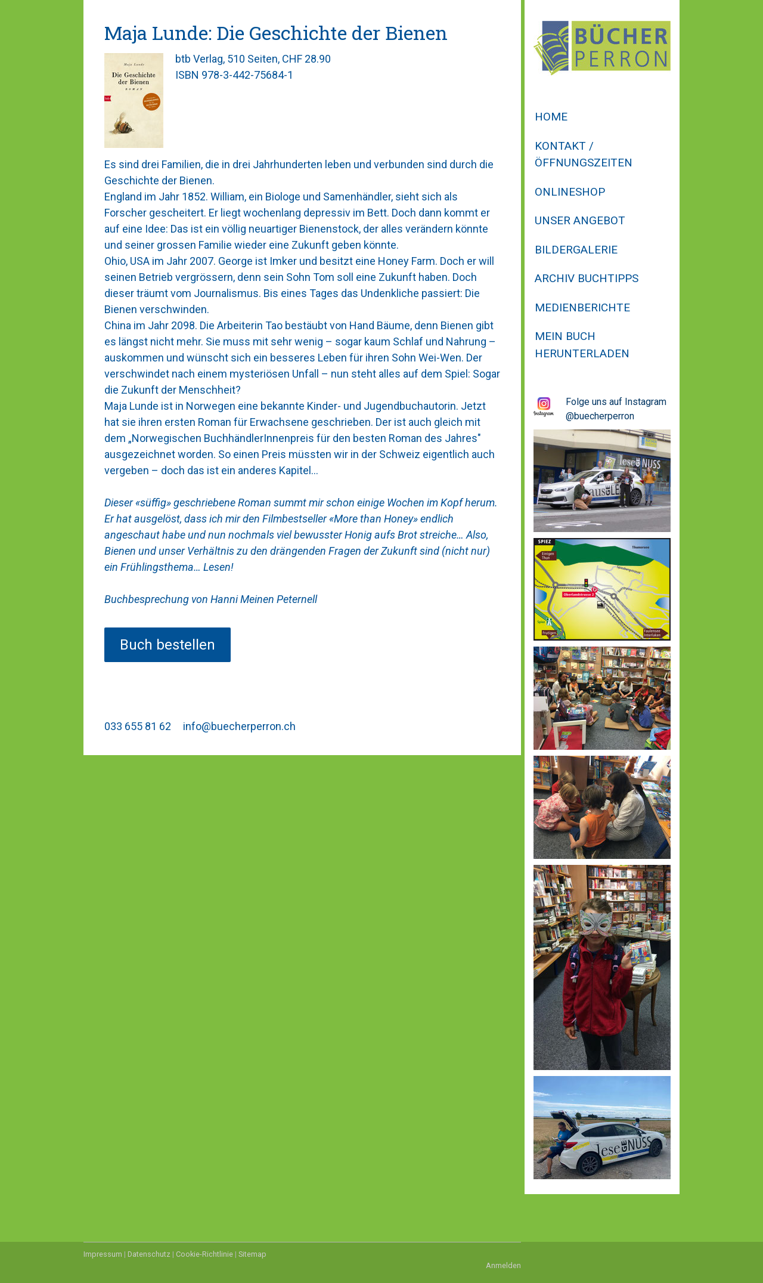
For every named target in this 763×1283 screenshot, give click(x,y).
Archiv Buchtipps (586, 278)
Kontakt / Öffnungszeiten (583, 154)
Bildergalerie (576, 249)
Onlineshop (570, 192)
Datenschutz (149, 1254)
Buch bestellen (167, 644)
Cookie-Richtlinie (204, 1254)
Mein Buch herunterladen (582, 344)
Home (551, 116)
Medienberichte (582, 307)
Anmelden (503, 1265)
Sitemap (252, 1254)
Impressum (102, 1254)
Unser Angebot (580, 220)
